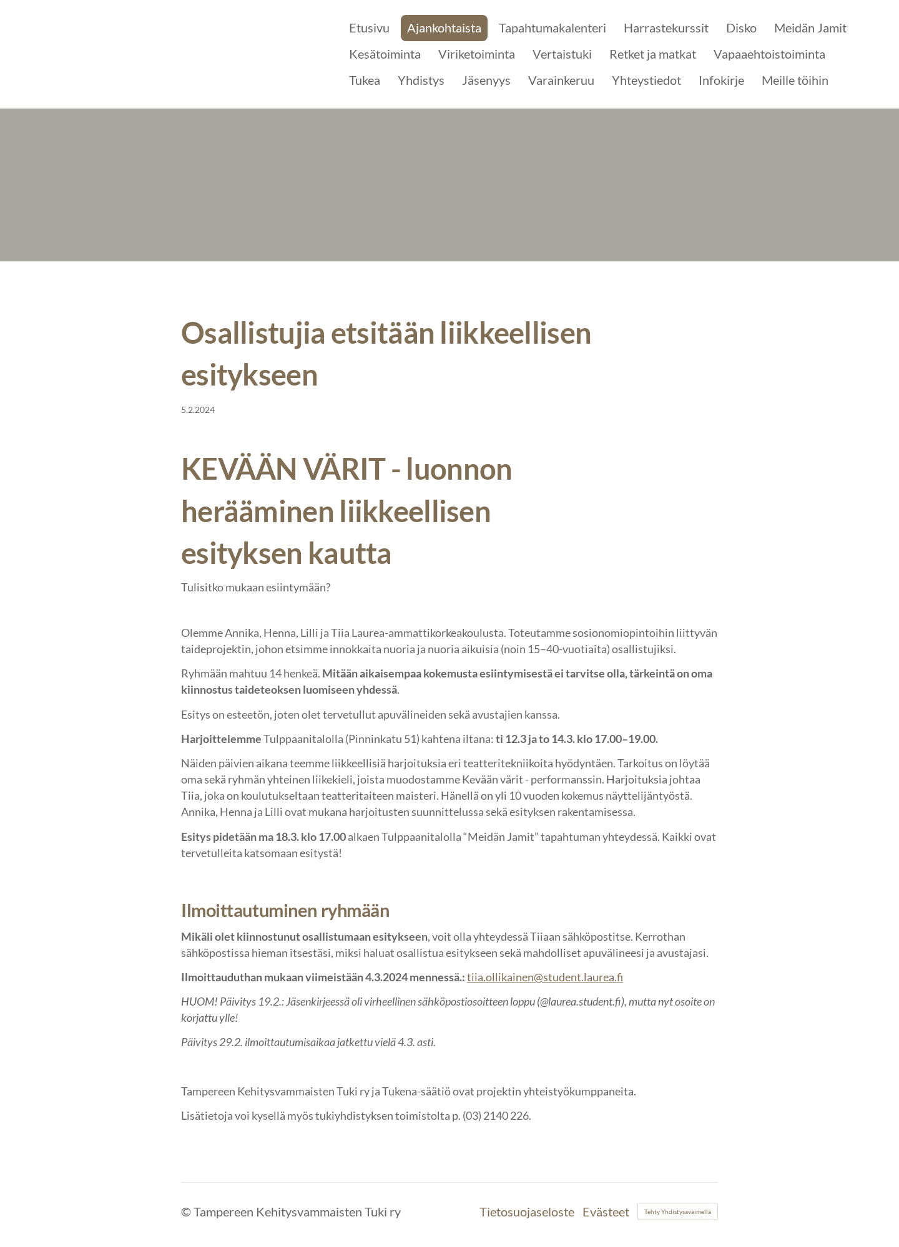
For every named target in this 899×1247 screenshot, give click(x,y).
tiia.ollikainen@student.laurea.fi (545, 977)
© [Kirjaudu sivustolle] (187, 1211)
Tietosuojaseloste (526, 1211)
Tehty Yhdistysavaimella (677, 1211)
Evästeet (605, 1211)
